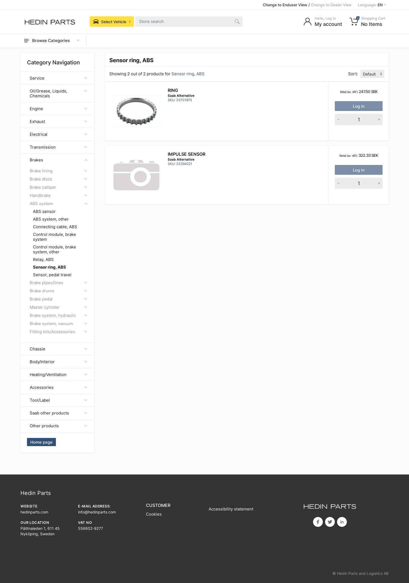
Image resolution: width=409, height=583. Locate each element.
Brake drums (59, 290)
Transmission (59, 147)
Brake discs (59, 179)
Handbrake (59, 195)
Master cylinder (59, 307)
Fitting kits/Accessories (59, 331)
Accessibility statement (231, 509)
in (342, 522)
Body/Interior (59, 361)
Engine (59, 108)
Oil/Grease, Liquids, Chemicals (59, 93)
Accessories (59, 387)
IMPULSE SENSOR (186, 154)
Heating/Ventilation (59, 374)
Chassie (59, 348)
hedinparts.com (34, 512)
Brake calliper (59, 187)
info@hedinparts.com (97, 512)
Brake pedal (59, 299)
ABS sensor (44, 211)
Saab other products (59, 413)
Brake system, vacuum (59, 323)
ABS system (59, 203)
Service (59, 78)
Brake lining (59, 170)
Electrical (59, 134)
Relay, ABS (43, 259)
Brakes (59, 160)
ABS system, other (51, 219)
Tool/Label (59, 400)
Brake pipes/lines (59, 282)
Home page (41, 442)
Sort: (353, 73)
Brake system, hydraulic (59, 315)
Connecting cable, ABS (55, 226)
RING (173, 90)
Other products (59, 425)
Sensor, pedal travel (52, 274)
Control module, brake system (54, 237)
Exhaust (59, 121)
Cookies (154, 514)
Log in (359, 106)
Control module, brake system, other (54, 249)
